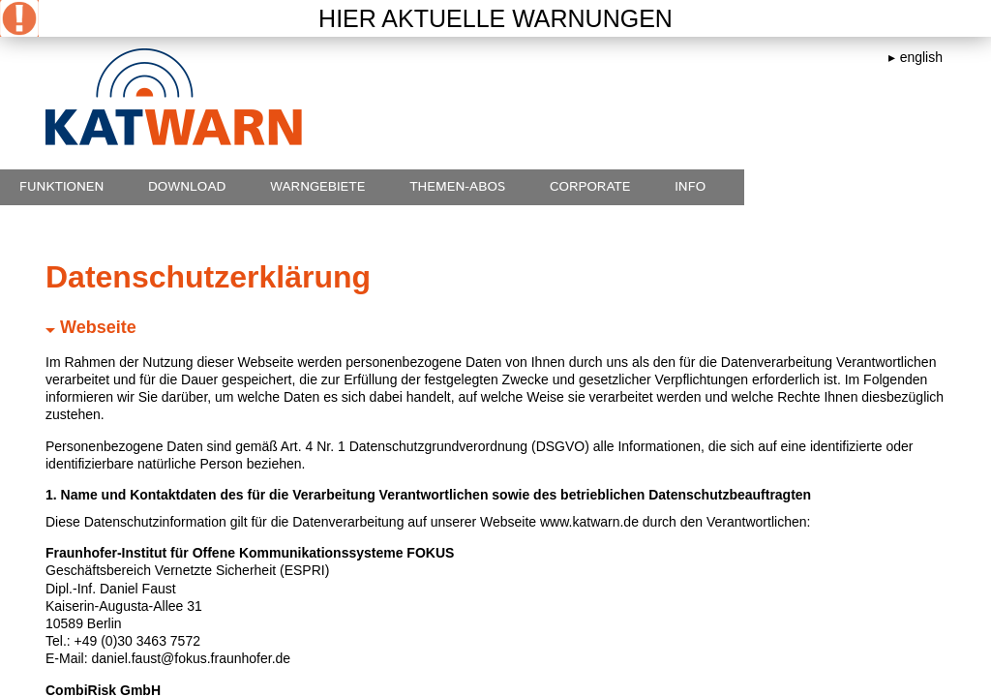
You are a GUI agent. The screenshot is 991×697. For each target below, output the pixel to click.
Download (186, 187)
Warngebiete (318, 187)
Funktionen (61, 187)
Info (690, 187)
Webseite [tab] (90, 327)
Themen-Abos (457, 187)
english (921, 57)
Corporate (590, 187)
